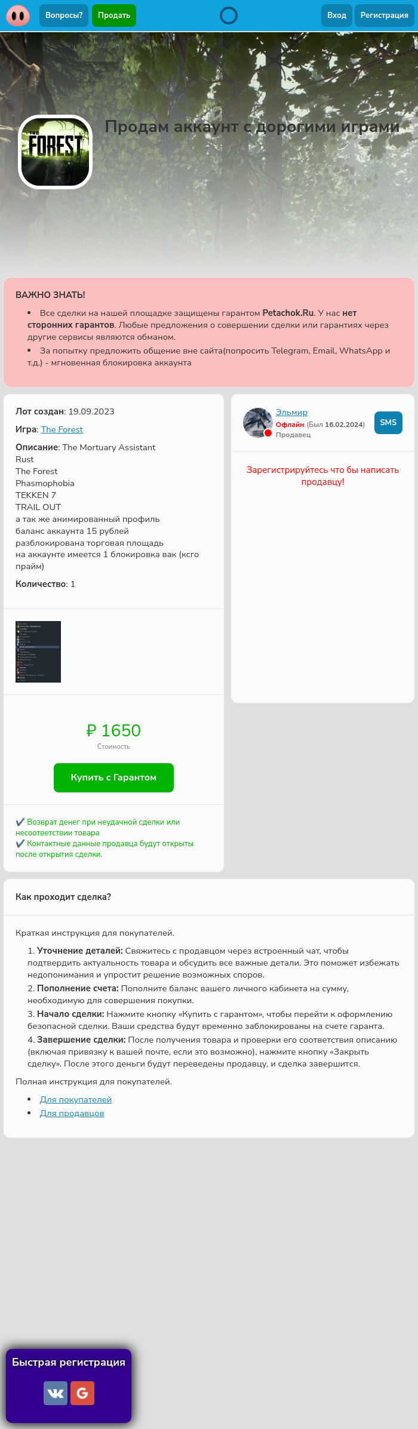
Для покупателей (76, 1099)
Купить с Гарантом (114, 778)
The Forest (61, 429)
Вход (336, 15)
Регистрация (384, 15)
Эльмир (292, 412)
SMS (388, 422)
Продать (114, 15)
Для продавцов (72, 1113)
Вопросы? (63, 15)
